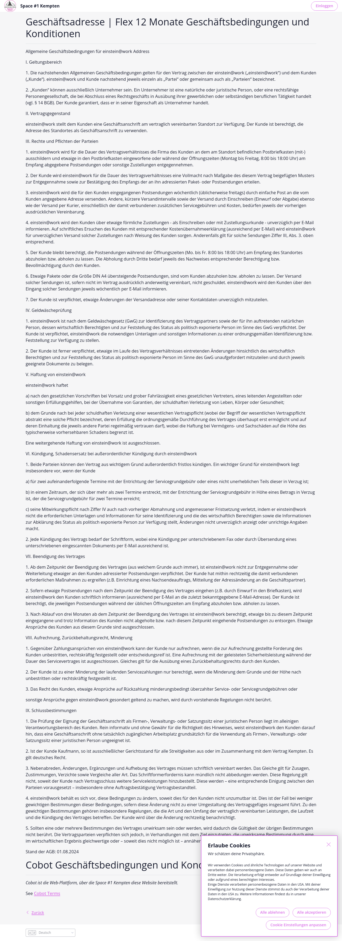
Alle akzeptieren (311, 912)
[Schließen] (328, 844)
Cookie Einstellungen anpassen (298, 924)
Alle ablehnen (272, 912)
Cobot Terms (47, 893)
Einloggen (324, 5)
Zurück (35, 912)
